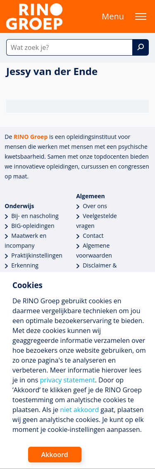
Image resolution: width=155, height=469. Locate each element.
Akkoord (54, 454)
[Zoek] (140, 47)
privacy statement (67, 380)
